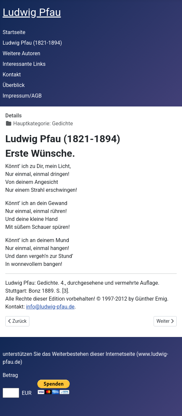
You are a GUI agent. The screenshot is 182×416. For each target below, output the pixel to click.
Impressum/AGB (22, 96)
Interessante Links (24, 64)
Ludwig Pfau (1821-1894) (32, 43)
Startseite (14, 32)
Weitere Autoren (21, 53)
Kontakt (12, 74)
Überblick (14, 85)
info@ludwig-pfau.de (50, 307)
